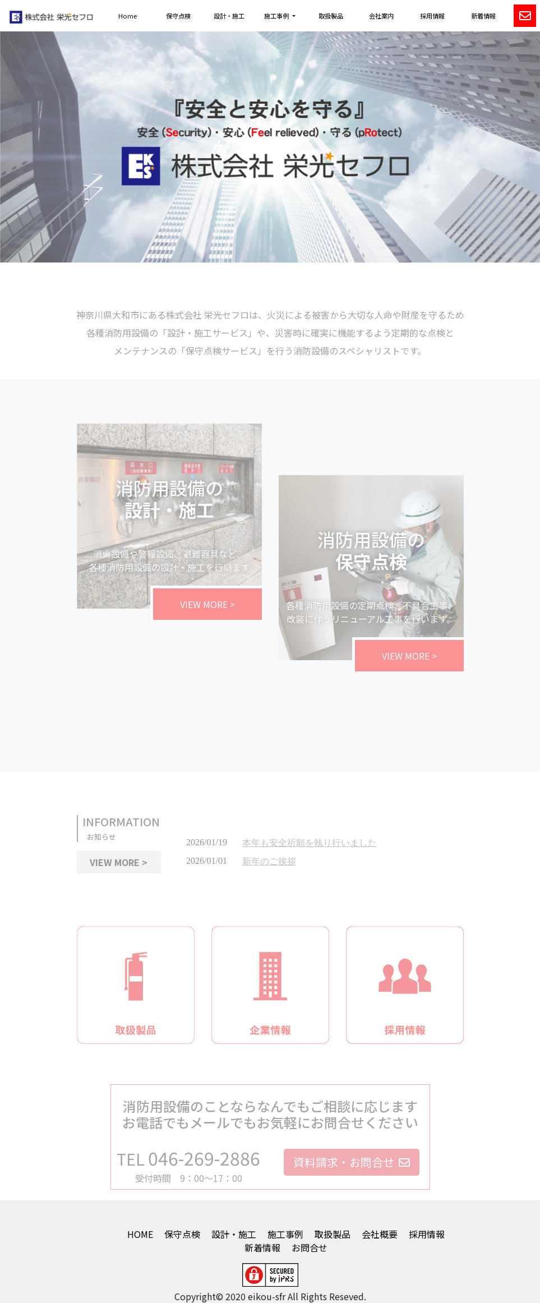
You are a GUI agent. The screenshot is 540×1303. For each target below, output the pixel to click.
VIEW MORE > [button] (118, 867)
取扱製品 (331, 15)
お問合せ (309, 1247)
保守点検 (178, 15)
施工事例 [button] (277, 15)
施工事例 (285, 1234)
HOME (140, 1234)
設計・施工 (229, 15)
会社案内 (381, 15)
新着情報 (483, 15)
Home (127, 15)
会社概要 (380, 1234)
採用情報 (432, 15)
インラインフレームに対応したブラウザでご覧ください (321, 862)
